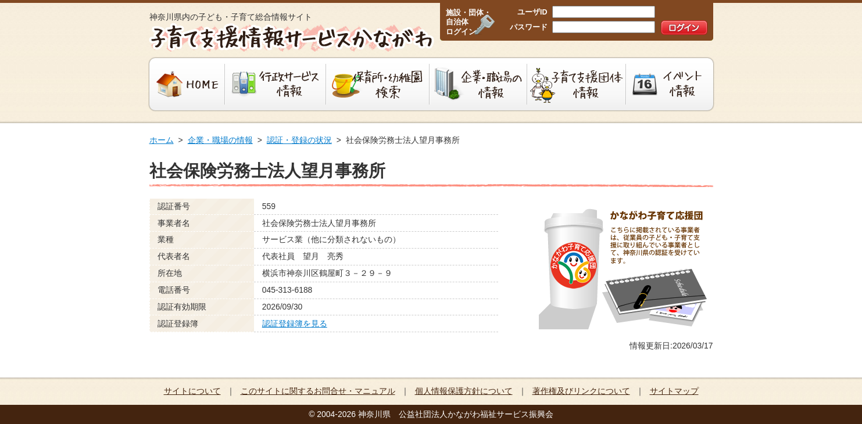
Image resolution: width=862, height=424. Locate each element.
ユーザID (532, 12)
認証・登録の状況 (299, 140)
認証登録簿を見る (294, 323)
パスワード (529, 27)
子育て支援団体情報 (576, 84)
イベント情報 (671, 84)
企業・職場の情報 (478, 84)
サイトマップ (674, 391)
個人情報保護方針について (464, 391)
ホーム (161, 140)
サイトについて (192, 391)
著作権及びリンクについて (581, 391)
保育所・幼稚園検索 (378, 84)
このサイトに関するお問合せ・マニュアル (318, 391)
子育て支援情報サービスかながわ (290, 37)
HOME (185, 84)
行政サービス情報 (275, 84)
